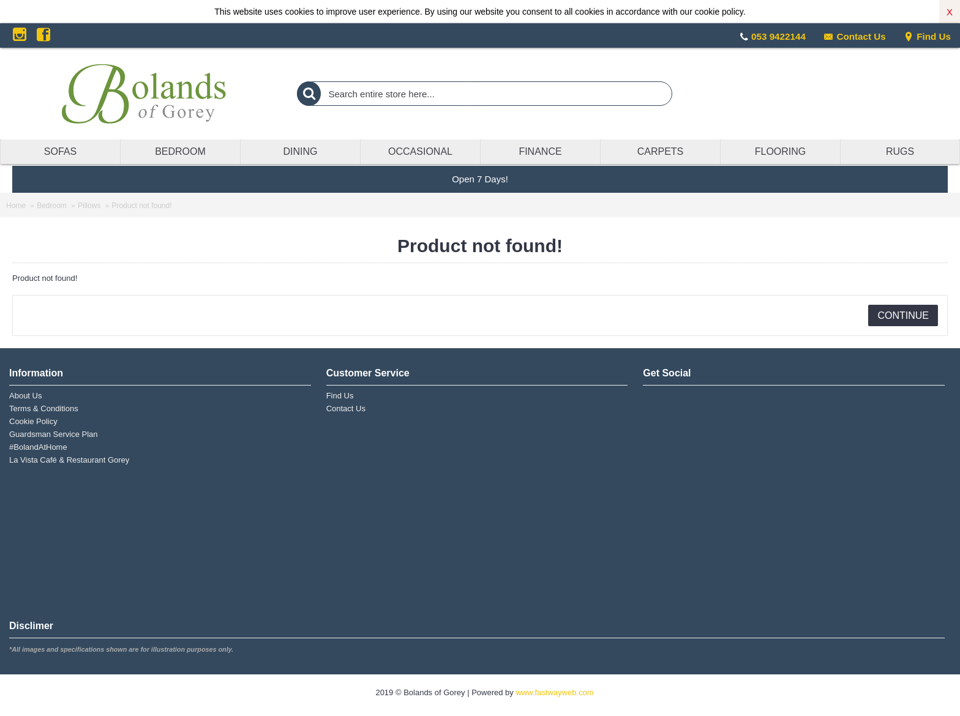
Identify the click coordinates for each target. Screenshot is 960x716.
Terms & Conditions (43, 408)
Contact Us (854, 36)
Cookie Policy (33, 421)
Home (16, 205)
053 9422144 (778, 36)
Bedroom (52, 205)
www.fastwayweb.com (554, 692)
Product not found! (141, 205)
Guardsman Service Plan (53, 434)
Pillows (89, 205)
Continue (903, 315)
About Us (25, 395)
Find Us (927, 36)
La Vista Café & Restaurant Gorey (69, 459)
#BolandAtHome (38, 447)
